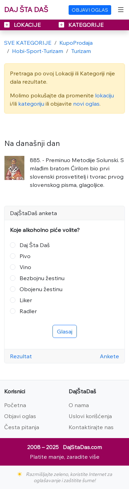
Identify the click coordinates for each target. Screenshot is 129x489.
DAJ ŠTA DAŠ (26, 9)
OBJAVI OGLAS (90, 10)
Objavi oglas (20, 416)
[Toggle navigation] (121, 10)
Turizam (81, 50)
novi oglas (86, 103)
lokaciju (104, 95)
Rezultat (21, 356)
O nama (79, 405)
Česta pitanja (21, 427)
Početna (15, 405)
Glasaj (64, 331)
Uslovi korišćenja (90, 416)
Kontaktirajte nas (91, 427)
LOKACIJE (23, 24)
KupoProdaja (76, 42)
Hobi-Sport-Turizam (37, 50)
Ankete (109, 356)
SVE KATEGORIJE (27, 42)
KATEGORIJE (81, 24)
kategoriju (31, 103)
